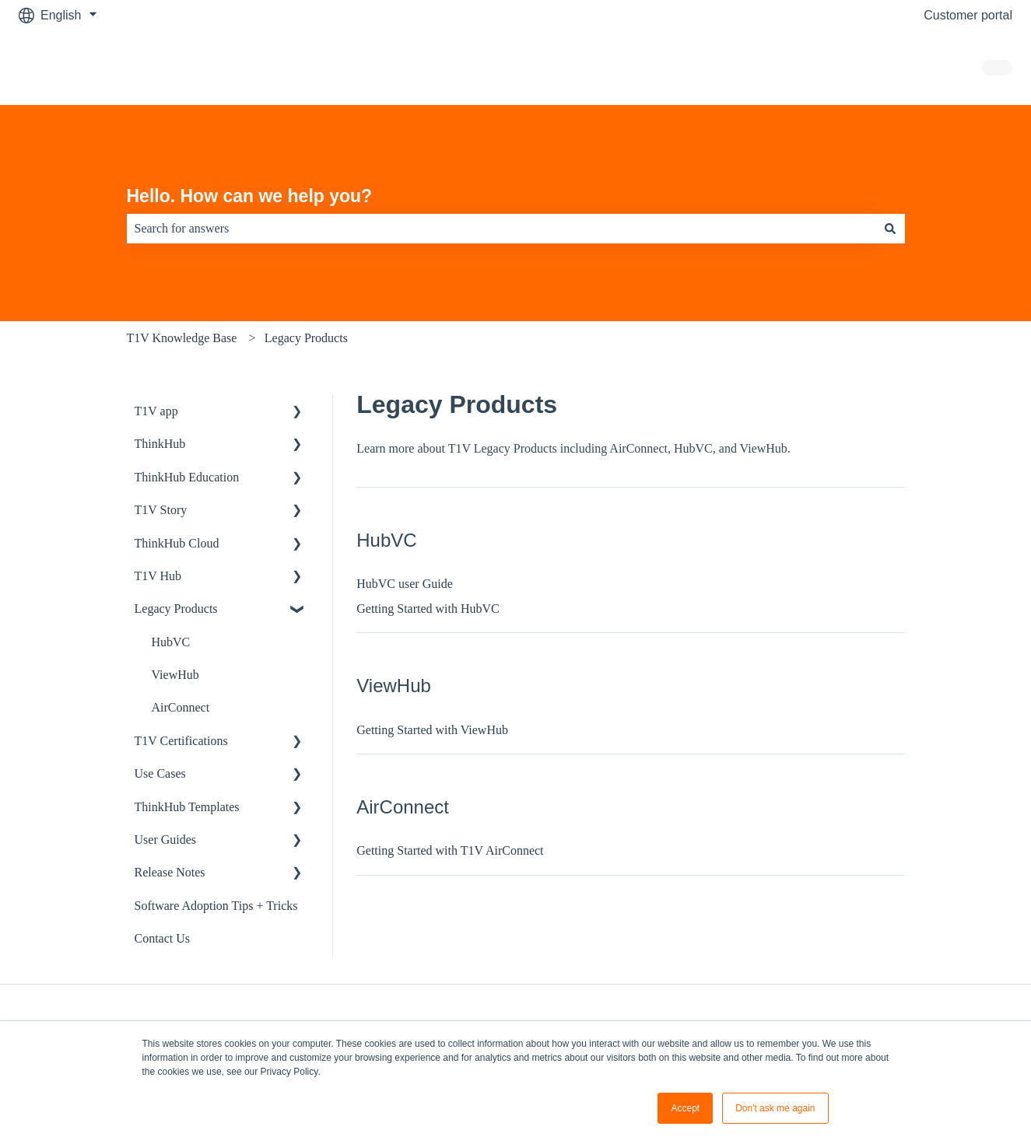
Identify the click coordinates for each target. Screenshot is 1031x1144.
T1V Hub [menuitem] (158, 575)
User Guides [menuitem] (166, 839)
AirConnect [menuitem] (181, 707)
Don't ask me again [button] (775, 1108)
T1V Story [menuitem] (161, 509)
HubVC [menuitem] (171, 642)
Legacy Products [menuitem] (176, 608)
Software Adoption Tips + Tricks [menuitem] (216, 905)
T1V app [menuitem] (156, 411)
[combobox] (501, 228)
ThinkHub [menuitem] (160, 443)
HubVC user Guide (404, 583)
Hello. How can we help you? (250, 196)
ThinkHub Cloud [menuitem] (177, 543)
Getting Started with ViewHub (432, 729)
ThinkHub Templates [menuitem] (187, 806)
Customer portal (968, 15)
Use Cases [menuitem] (160, 773)
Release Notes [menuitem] (170, 872)
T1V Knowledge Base (182, 338)
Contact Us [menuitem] (163, 938)
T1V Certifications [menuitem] (181, 740)
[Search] (890, 228)
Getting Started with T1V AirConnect (449, 850)
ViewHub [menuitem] (175, 674)
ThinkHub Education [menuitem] (187, 477)
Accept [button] (685, 1108)
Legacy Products (306, 338)
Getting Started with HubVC (428, 608)
